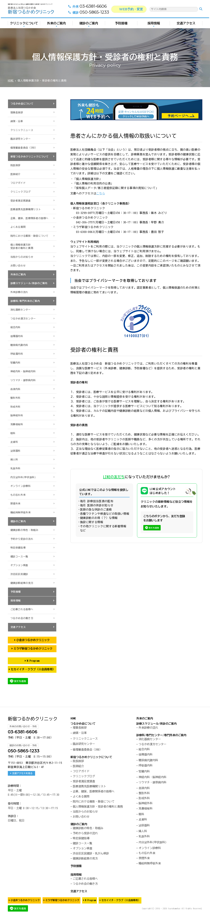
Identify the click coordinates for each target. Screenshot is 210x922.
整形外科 (15, 398)
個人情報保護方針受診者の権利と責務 (21, 246)
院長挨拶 (15, 165)
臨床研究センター (20, 139)
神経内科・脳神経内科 (23, 371)
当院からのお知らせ (21, 257)
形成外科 (15, 407)
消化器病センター (20, 309)
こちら (100, 193)
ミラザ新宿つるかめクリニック (33, 648)
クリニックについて (24, 24)
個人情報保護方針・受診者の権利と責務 (98, 806)
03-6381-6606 (88, 7)
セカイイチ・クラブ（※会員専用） (33, 669)
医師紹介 (15, 174)
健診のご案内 (88, 24)
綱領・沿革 (16, 121)
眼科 (12, 433)
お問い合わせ (18, 265)
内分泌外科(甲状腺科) (23, 477)
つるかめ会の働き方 (21, 618)
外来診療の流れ (19, 292)
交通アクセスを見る (22, 773)
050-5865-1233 (89, 13)
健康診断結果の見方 (21, 583)
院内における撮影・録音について (29, 236)
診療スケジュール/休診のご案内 (29, 283)
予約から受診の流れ (21, 539)
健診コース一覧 (19, 556)
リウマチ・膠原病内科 (23, 380)
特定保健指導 (18, 547)
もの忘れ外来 (18, 495)
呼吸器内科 (16, 354)
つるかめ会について (22, 103)
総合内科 (15, 327)
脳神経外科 (16, 415)
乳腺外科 (15, 468)
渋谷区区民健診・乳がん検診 (91, 853)
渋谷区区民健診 (19, 574)
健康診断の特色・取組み (24, 530)
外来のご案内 (56, 24)
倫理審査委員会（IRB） (23, 147)
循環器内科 (16, 336)
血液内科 (15, 389)
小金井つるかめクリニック (33, 640)
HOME (11, 80)
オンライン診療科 (20, 486)
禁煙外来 (15, 503)
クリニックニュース (21, 130)
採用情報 (153, 24)
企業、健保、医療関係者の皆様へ (29, 218)
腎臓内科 (15, 362)
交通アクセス (186, 24)
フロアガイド (18, 183)
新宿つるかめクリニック (32, 718)
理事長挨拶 (16, 112)
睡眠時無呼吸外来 (20, 512)
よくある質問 (18, 227)
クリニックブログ (20, 192)
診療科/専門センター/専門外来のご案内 (161, 735)
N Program (33, 660)
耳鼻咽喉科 (16, 424)
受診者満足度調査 (20, 200)
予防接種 (121, 24)
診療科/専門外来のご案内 (25, 301)
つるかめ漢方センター (23, 318)
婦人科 (14, 459)
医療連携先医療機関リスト (25, 209)
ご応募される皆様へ (21, 609)
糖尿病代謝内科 (19, 345)
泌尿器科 (15, 451)
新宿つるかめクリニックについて (30, 156)
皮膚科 (14, 442)
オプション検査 (19, 565)
